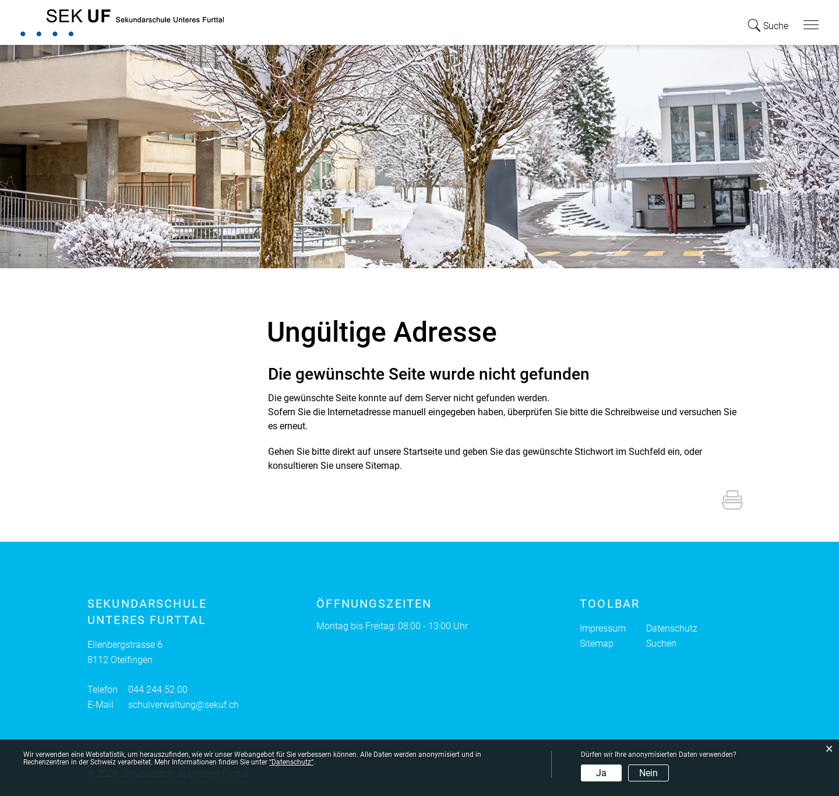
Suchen (661, 643)
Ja (601, 773)
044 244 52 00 (158, 689)
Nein (648, 773)
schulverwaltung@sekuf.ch (183, 704)
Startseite (422, 451)
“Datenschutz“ (291, 762)
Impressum (603, 628)
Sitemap (597, 643)
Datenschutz (671, 628)
